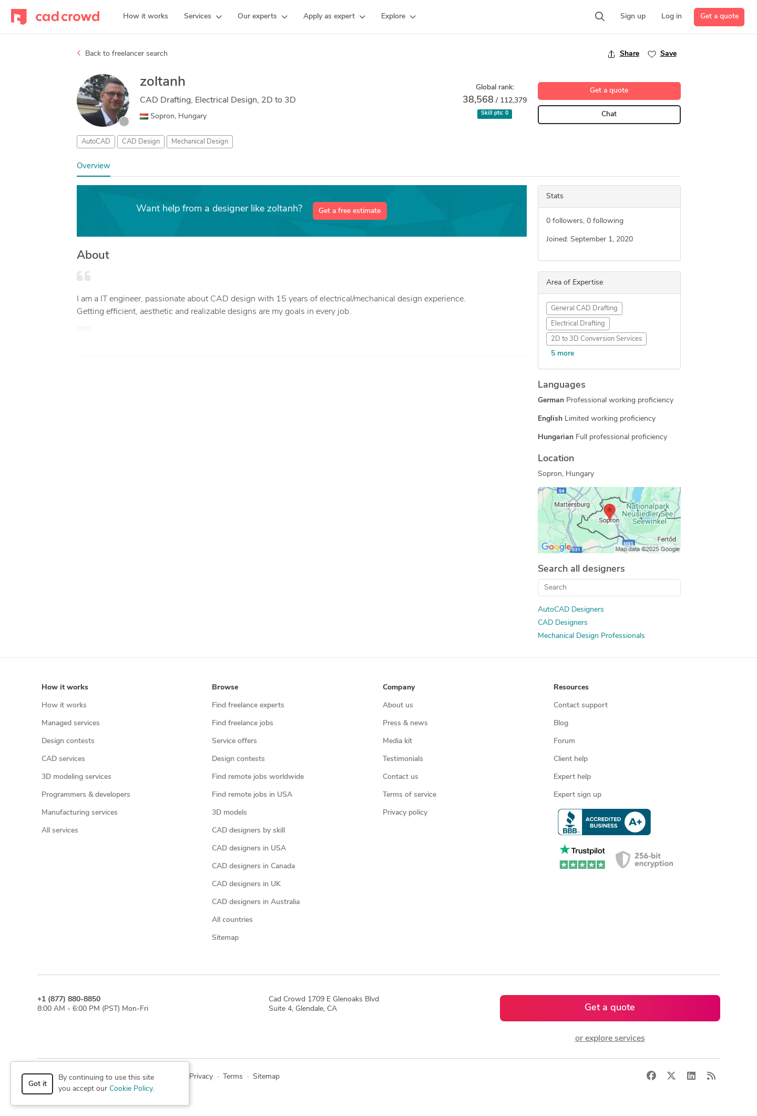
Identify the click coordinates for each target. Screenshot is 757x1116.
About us (398, 705)
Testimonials (403, 759)
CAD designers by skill (248, 831)
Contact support (581, 705)
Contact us (400, 777)
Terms (233, 1077)
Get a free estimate (350, 211)
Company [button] (399, 688)
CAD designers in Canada (253, 866)
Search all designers (581, 569)
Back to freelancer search (122, 53)
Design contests (68, 741)
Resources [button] (571, 688)
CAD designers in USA (249, 849)
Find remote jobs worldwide (258, 777)
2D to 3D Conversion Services (596, 339)
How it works (64, 705)
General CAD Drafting (584, 308)
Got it (37, 1084)
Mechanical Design (199, 141)
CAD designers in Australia (256, 902)
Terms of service (409, 795)
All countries (232, 920)
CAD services (63, 759)
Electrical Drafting (578, 323)
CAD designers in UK (246, 884)
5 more (562, 354)
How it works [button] (65, 688)
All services (60, 831)
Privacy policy (405, 813)
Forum (564, 741)
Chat (609, 114)
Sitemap (225, 938)
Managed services (71, 723)
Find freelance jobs (242, 723)
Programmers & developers (86, 795)
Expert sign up (577, 795)
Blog (561, 723)
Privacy (201, 1077)
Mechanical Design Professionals (591, 636)
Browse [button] (225, 688)
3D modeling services (76, 777)
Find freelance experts (248, 705)
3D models (229, 813)
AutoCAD (95, 141)
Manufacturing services (80, 813)
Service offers (234, 741)
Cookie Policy (130, 1089)
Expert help (572, 777)
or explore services (610, 1038)
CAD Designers (563, 623)
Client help (571, 759)
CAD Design (141, 141)
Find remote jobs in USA (252, 795)
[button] (203, 17)
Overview (93, 166)
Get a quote (719, 17)
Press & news (405, 723)
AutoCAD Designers (571, 610)
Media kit (397, 741)
